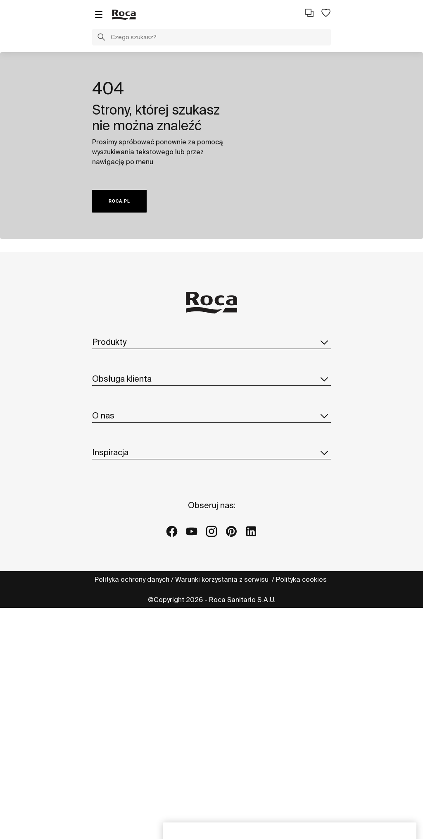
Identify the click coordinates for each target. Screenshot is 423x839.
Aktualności (110, 603)
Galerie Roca (113, 715)
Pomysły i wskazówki (124, 682)
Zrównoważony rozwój (127, 570)
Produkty (211, 342)
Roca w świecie (116, 553)
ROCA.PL (119, 201)
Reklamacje (110, 490)
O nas (211, 518)
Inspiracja (211, 664)
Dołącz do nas (114, 619)
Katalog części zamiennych (134, 410)
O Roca (104, 536)
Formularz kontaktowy (126, 457)
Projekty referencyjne (125, 699)
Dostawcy (107, 636)
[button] (101, 38)
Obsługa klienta (211, 438)
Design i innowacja (121, 586)
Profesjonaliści (115, 473)
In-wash (104, 377)
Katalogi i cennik (118, 393)
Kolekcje (105, 360)
